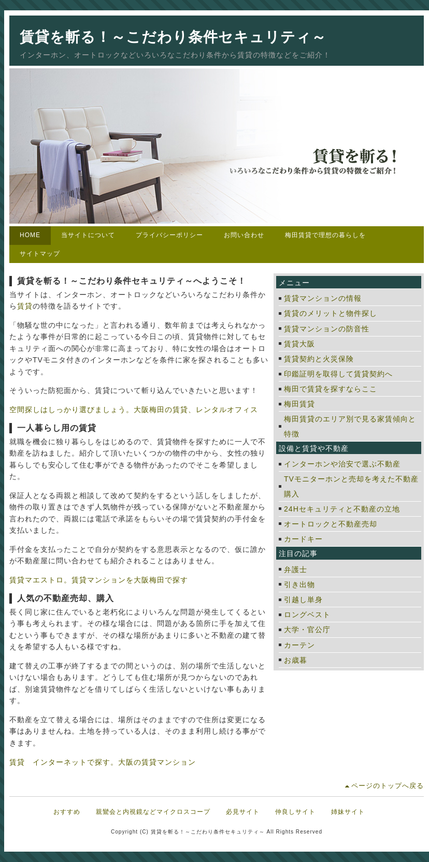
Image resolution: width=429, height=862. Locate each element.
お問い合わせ (244, 235)
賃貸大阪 (299, 344)
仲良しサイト (295, 811)
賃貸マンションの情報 (323, 298)
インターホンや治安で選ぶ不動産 (342, 464)
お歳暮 (295, 660)
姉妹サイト (348, 811)
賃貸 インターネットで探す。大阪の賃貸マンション (102, 762)
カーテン (299, 645)
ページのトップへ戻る (387, 786)
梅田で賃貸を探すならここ (330, 389)
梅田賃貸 (299, 404)
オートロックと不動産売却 (330, 524)
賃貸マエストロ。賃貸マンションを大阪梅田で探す (98, 580)
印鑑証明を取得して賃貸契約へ (338, 374)
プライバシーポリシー (169, 235)
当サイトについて (88, 235)
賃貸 (25, 306)
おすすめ (66, 811)
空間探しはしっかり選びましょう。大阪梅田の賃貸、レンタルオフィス (133, 409)
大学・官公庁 (307, 629)
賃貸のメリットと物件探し (330, 313)
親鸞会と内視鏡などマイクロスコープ (153, 811)
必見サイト (243, 811)
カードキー (303, 539)
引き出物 (299, 584)
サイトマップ (40, 253)
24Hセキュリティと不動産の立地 (342, 509)
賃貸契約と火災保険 (319, 359)
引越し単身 (303, 599)
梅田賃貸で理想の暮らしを (325, 235)
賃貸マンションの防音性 (326, 329)
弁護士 (295, 569)
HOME (30, 235)
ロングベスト (307, 614)
